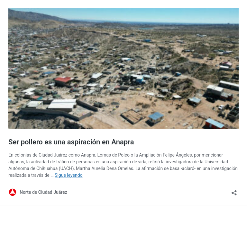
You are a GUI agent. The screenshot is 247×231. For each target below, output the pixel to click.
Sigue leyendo (69, 175)
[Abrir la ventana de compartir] (234, 191)
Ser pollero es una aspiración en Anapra (71, 142)
